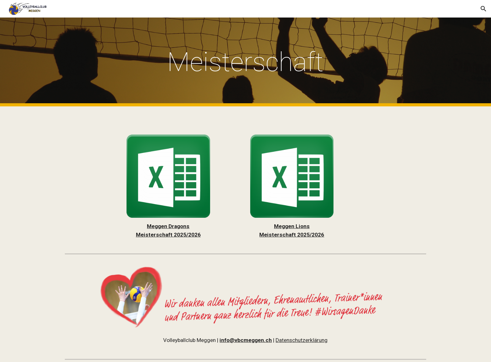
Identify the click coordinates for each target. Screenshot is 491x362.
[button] (483, 8)
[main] (245, 62)
